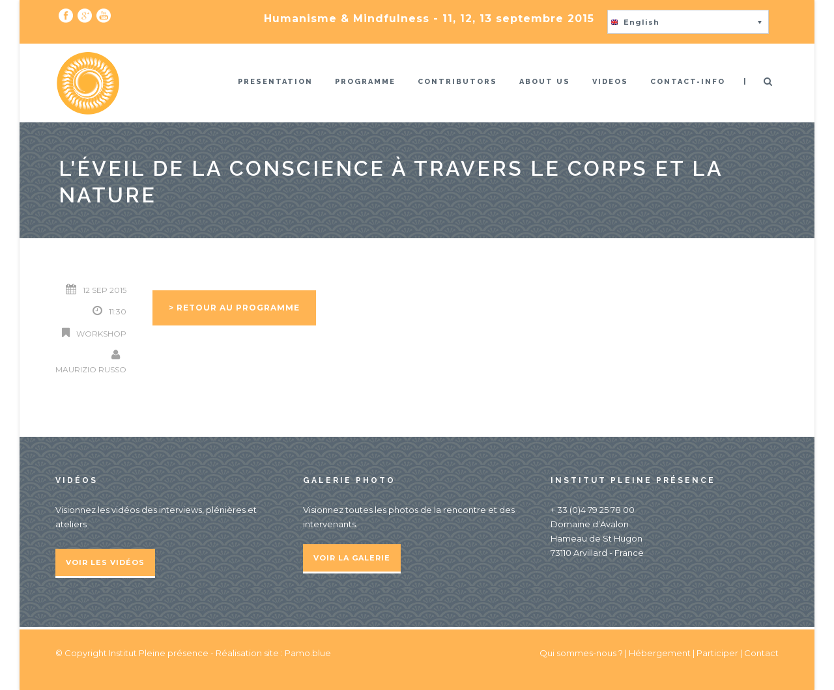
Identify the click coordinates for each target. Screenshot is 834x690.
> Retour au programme (234, 307)
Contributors (457, 81)
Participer (717, 653)
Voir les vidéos (105, 562)
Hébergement (660, 653)
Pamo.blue (308, 653)
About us (544, 81)
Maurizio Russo (90, 369)
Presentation (275, 81)
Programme (365, 81)
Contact (761, 653)
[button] (688, 22)
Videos (610, 81)
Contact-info (687, 81)
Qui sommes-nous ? (582, 653)
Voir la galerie (351, 557)
